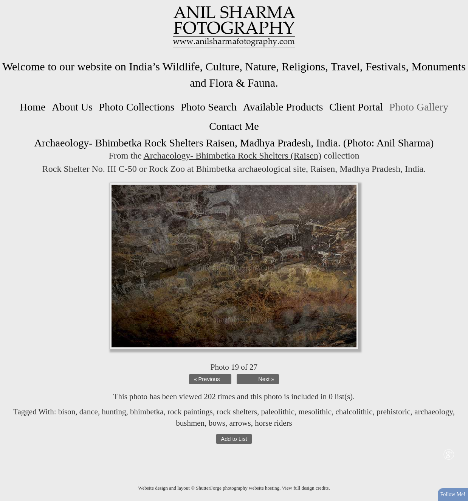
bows (217, 423)
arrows (240, 423)
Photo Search (209, 107)
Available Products (283, 107)
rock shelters (237, 411)
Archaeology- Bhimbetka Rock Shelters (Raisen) (232, 155)
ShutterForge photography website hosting (237, 488)
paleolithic (277, 411)
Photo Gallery (418, 107)
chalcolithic (354, 411)
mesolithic (315, 411)
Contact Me (234, 126)
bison (67, 411)
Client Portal (356, 107)
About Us (72, 107)
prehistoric (394, 411)
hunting (114, 411)
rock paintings (190, 411)
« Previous (207, 379)
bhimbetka (147, 411)
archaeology (433, 411)
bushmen (190, 423)
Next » (266, 379)
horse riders (273, 423)
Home (32, 107)
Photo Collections (136, 107)
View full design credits (305, 488)
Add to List (234, 439)
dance (88, 411)
